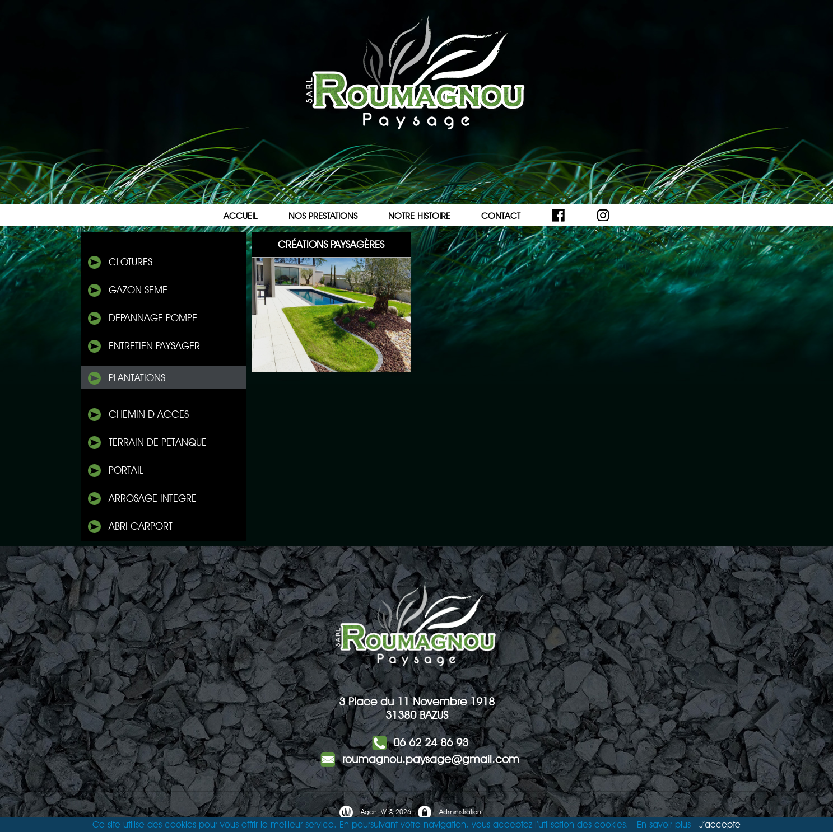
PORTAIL (114, 470)
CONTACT (500, 216)
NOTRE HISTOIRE (419, 216)
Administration (449, 812)
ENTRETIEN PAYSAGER (143, 346)
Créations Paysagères (331, 244)
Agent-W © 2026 (374, 812)
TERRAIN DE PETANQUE (146, 442)
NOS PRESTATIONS (322, 216)
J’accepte (720, 824)
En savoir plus (664, 824)
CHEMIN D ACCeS (137, 414)
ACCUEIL (241, 216)
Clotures (119, 262)
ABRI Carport (129, 526)
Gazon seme (126, 290)
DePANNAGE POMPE (141, 318)
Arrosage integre (141, 498)
